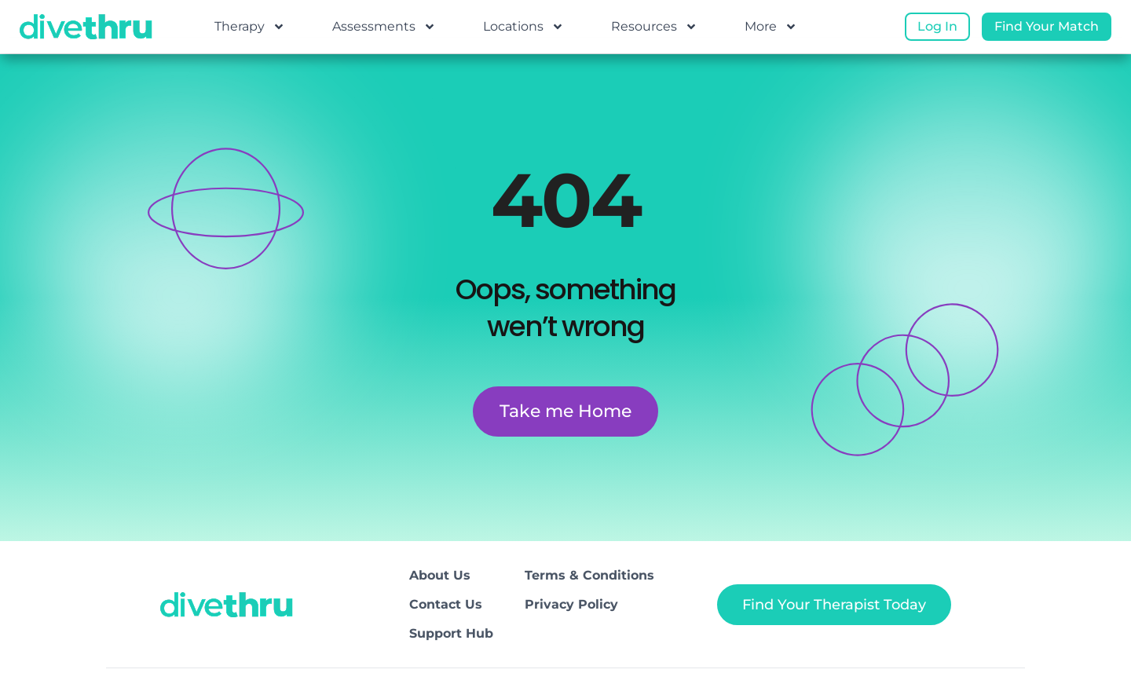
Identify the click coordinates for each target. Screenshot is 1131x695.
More (771, 27)
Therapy (249, 27)
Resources (654, 27)
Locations (523, 27)
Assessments (384, 27)
